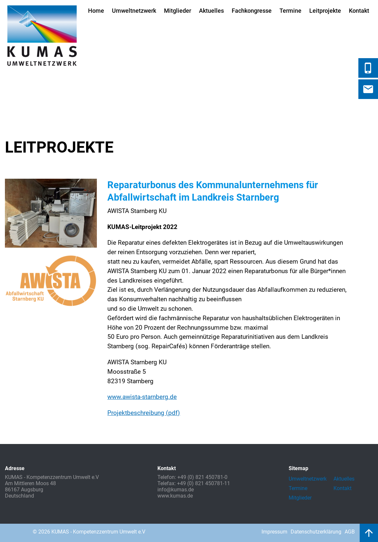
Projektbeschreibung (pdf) (143, 413)
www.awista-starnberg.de (142, 397)
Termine (290, 10)
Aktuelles (211, 10)
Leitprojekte (325, 10)
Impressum (274, 532)
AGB (350, 532)
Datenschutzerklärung (316, 532)
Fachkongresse (252, 10)
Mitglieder (177, 10)
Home (96, 10)
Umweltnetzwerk (134, 10)
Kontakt (359, 10)
